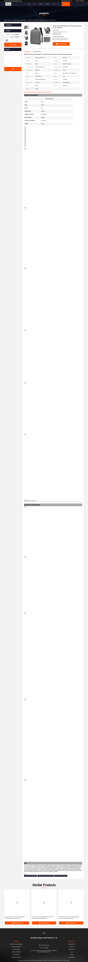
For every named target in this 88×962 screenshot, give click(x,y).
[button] (26, 45)
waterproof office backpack (30, 875)
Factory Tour (71, 946)
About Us (41, 4)
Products (34, 4)
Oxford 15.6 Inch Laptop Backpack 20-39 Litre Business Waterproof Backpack (42, 917)
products (10, 20)
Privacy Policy (72, 957)
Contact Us (47, 4)
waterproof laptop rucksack (60, 875)
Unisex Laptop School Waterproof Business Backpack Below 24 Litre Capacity (15, 917)
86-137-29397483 (79, 0)
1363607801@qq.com (67, 0)
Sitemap (71, 954)
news (72, 951)
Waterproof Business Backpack (19, 20)
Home (29, 4)
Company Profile (71, 944)
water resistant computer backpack (45, 875)
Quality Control (72, 949)
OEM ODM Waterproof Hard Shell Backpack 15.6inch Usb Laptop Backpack (69, 917)
